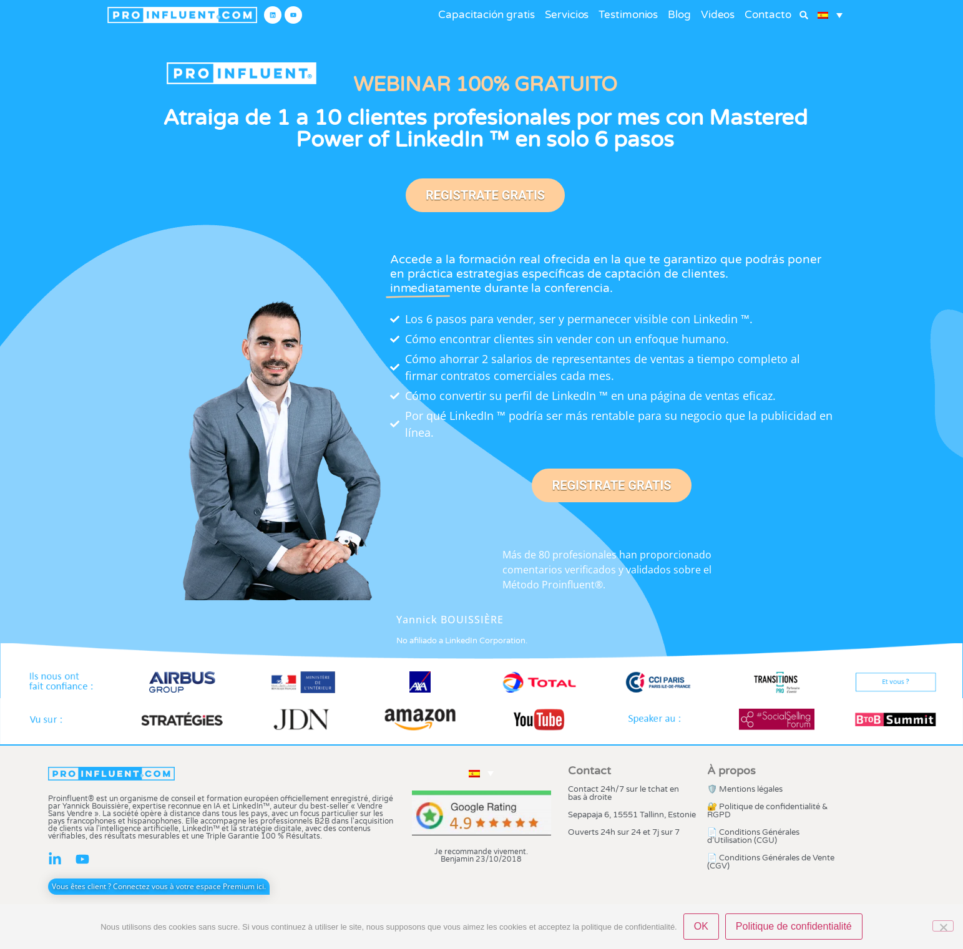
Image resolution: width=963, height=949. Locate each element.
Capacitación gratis (486, 14)
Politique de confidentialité (794, 926)
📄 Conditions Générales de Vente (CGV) (770, 862)
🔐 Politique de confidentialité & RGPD (767, 811)
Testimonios (628, 14)
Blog (679, 14)
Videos (718, 14)
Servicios (567, 14)
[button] (804, 15)
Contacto (768, 14)
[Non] (943, 926)
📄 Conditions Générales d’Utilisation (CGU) (753, 836)
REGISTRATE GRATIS (485, 195)
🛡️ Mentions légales (745, 789)
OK (701, 926)
